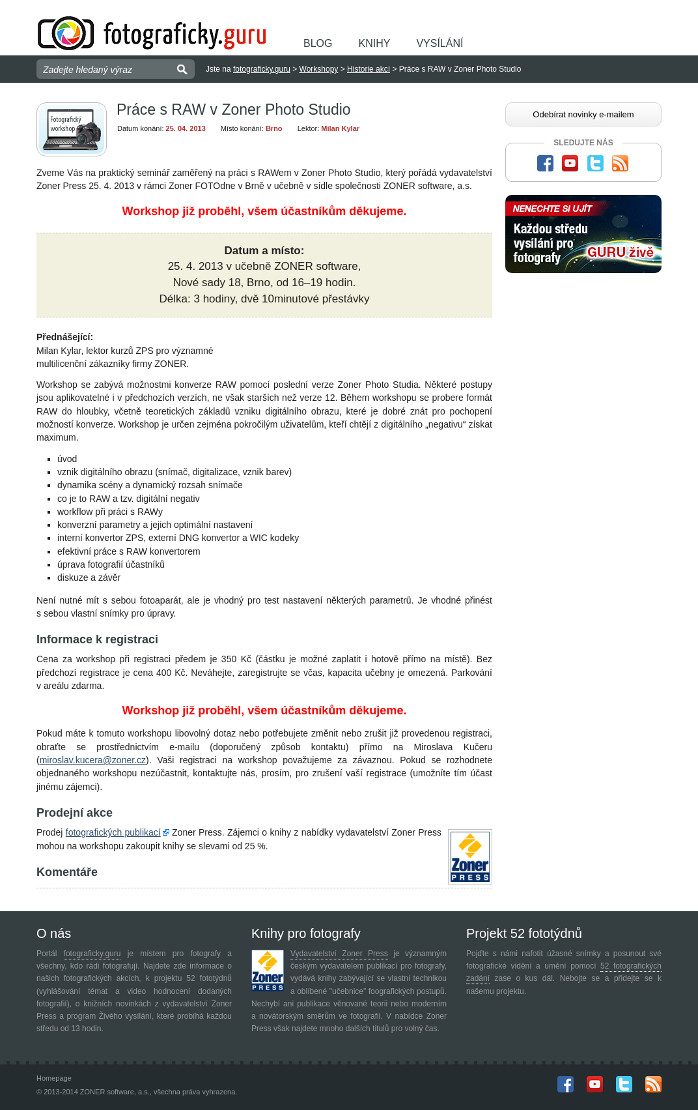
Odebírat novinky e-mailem (583, 114)
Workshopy (319, 69)
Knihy (374, 43)
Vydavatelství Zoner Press (339, 953)
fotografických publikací (113, 832)
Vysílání (439, 43)
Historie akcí (368, 69)
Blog (317, 43)
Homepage (54, 1078)
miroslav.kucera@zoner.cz (93, 760)
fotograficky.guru (261, 69)
